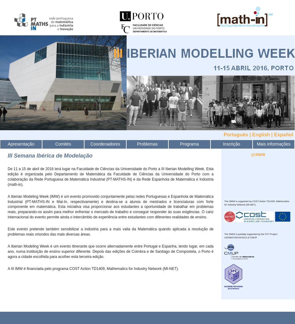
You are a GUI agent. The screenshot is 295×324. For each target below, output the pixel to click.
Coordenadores (105, 144)
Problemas (147, 144)
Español (283, 134)
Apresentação (21, 144)
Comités (63, 144)
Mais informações (274, 144)
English (261, 134)
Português (236, 134)
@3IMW (258, 154)
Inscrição (231, 144)
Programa (189, 144)
